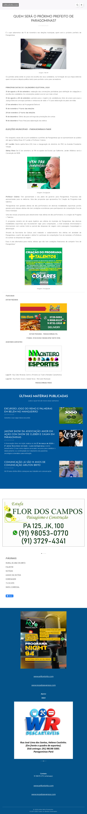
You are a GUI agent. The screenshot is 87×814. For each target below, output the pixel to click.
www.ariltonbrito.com (44, 676)
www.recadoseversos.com (43, 685)
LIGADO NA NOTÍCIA (13, 575)
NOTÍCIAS (9, 571)
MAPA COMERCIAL (12, 587)
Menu (81, 5)
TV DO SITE (10, 583)
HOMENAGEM (11, 579)
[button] (77, 5)
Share (9, 596)
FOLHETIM (9, 567)
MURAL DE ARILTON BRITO (16, 563)
